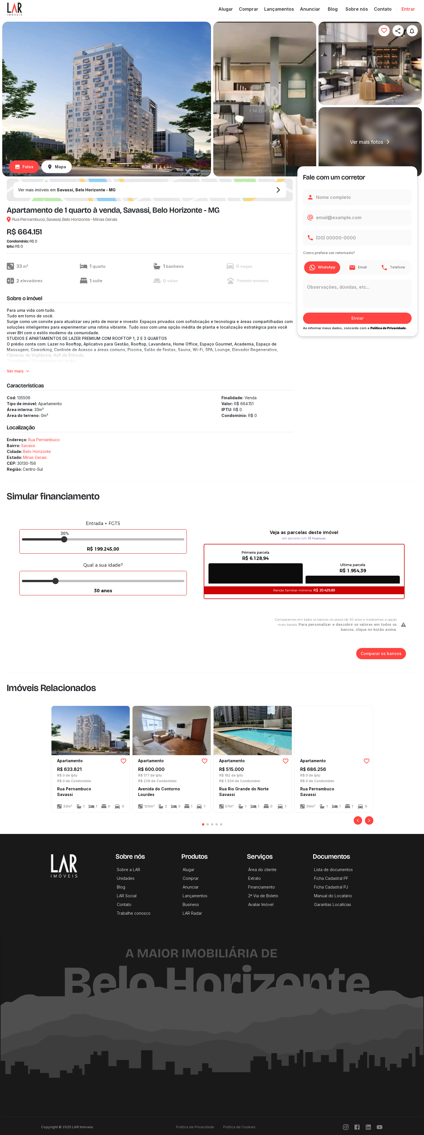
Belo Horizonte (37, 451)
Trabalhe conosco (134, 913)
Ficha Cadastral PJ (331, 887)
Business (191, 904)
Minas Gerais (35, 457)
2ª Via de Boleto (263, 895)
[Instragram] (345, 1127)
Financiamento (261, 887)
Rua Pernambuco (44, 439)
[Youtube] (379, 1127)
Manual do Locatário (333, 895)
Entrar (408, 9)
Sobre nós (356, 9)
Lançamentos (279, 9)
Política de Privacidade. (388, 328)
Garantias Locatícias (332, 904)
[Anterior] (358, 820)
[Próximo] (369, 820)
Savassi (28, 445)
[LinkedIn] (368, 1127)
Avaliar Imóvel (260, 904)
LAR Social (126, 895)
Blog (333, 9)
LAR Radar (192, 913)
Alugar (225, 9)
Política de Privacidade (195, 1127)
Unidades (125, 878)
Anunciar (310, 9)
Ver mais (18, 371)
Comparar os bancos (381, 654)
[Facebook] (357, 1127)
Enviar (357, 318)
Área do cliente (262, 869)
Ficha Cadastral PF (331, 878)
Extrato (254, 878)
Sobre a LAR (128, 869)
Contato (383, 9)
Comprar (249, 9)
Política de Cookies (239, 1127)
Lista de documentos (333, 869)
